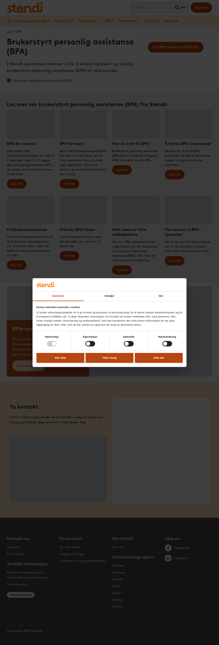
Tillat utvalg (109, 357)
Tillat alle (158, 357)
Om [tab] (161, 296)
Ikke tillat (60, 357)
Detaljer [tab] (109, 296)
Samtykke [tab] (58, 296)
